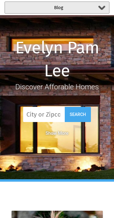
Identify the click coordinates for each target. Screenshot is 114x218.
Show (57, 133)
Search (78, 114)
